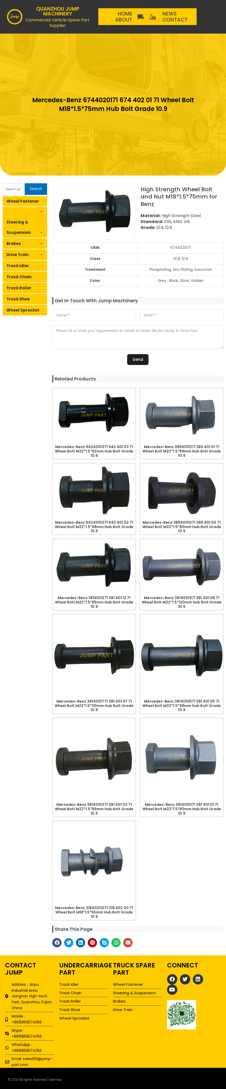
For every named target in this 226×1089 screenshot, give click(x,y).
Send (138, 359)
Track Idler (17, 265)
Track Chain (18, 277)
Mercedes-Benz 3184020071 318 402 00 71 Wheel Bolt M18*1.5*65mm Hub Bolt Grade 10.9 (94, 912)
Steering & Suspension (24, 228)
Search (36, 188)
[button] (57, 942)
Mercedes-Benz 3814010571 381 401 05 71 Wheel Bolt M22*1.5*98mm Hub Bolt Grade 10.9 (181, 706)
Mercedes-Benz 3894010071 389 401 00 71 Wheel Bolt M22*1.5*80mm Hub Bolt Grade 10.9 (181, 527)
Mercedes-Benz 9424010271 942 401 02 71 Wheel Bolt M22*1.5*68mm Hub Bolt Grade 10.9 (94, 527)
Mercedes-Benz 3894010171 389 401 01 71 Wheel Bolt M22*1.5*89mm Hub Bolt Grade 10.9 (181, 451)
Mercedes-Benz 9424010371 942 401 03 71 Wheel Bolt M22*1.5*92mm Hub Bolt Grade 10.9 (94, 451)
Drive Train (24, 255)
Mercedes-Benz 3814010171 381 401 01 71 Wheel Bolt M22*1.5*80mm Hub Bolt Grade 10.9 (181, 809)
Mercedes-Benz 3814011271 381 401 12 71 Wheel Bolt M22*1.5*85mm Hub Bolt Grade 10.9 (94, 602)
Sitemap (55, 1079)
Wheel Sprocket (22, 310)
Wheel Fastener (24, 202)
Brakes (24, 244)
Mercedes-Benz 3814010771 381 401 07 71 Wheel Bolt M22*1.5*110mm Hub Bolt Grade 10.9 (94, 706)
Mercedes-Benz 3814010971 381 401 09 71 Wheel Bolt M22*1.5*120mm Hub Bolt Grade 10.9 (182, 602)
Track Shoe (18, 299)
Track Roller (18, 288)
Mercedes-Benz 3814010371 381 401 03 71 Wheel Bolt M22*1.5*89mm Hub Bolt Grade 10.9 (94, 809)
